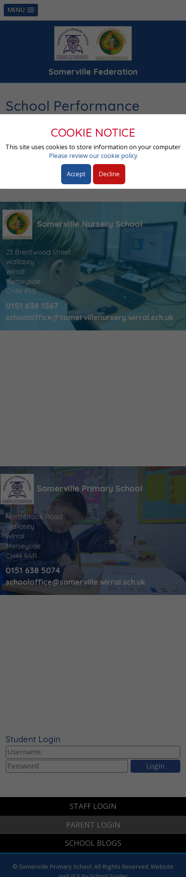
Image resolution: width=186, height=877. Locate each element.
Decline (109, 174)
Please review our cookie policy (93, 155)
